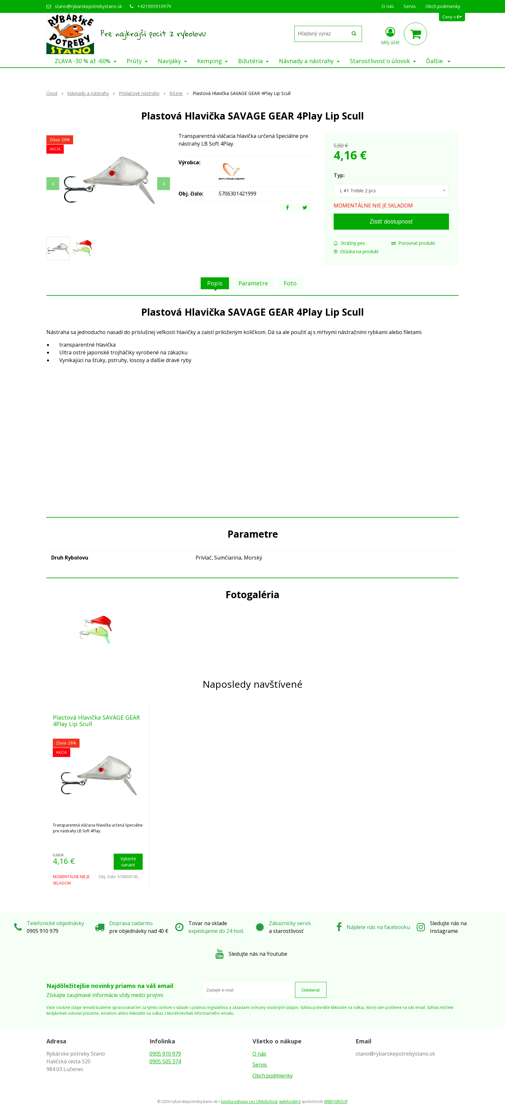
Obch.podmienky (272, 1075)
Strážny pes (349, 243)
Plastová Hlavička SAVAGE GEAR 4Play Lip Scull (96, 721)
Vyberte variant (128, 862)
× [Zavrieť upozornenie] (494, 7)
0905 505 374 (165, 1061)
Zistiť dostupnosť (391, 221)
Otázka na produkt (356, 251)
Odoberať (311, 990)
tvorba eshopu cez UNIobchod (249, 1101)
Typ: (339, 175)
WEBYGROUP (336, 1101)
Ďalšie (438, 61)
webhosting (289, 1101)
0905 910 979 (165, 1053)
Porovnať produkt (413, 243)
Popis (215, 283)
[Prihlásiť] (390, 35)
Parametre (253, 283)
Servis (259, 1064)
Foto (290, 283)
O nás (259, 1053)
